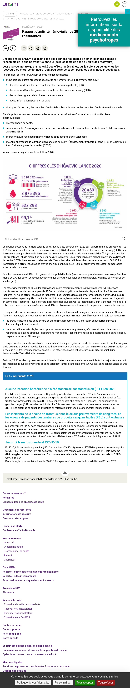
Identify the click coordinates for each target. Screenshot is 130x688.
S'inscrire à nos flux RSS (17, 617)
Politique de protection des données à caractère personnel (36, 666)
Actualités (26, 14)
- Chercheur (9, 559)
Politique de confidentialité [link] (33, 682)
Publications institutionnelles (73, 14)
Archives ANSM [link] (11, 588)
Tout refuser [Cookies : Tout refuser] (105, 682)
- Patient (7, 555)
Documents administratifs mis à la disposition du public (35, 650)
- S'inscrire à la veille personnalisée (21, 604)
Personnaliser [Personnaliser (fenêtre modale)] (62, 682)
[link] (10, 4)
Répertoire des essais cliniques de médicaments (31, 571)
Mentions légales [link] (12, 662)
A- (13, 48)
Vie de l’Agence (44, 14)
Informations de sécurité (17, 514)
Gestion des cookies (14, 670)
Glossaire (8, 592)
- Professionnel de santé (16, 551)
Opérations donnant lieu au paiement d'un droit (29, 654)
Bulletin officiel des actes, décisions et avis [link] (27, 645)
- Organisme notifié (13, 546)
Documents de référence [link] (17, 509)
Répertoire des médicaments (19, 576)
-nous (12, 633)
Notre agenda (10, 638)
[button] (117, 4)
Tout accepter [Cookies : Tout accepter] (85, 682)
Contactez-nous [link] (12, 625)
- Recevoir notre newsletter (17, 608)
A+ (5, 48)
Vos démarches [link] (12, 538)
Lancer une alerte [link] (12, 526)
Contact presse (11, 629)
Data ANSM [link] (9, 567)
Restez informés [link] (12, 600)
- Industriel (8, 542)
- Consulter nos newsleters (17, 613)
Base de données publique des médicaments (28, 580)
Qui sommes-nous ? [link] (14, 493)
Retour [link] (10, 13)
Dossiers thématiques (15, 518)
